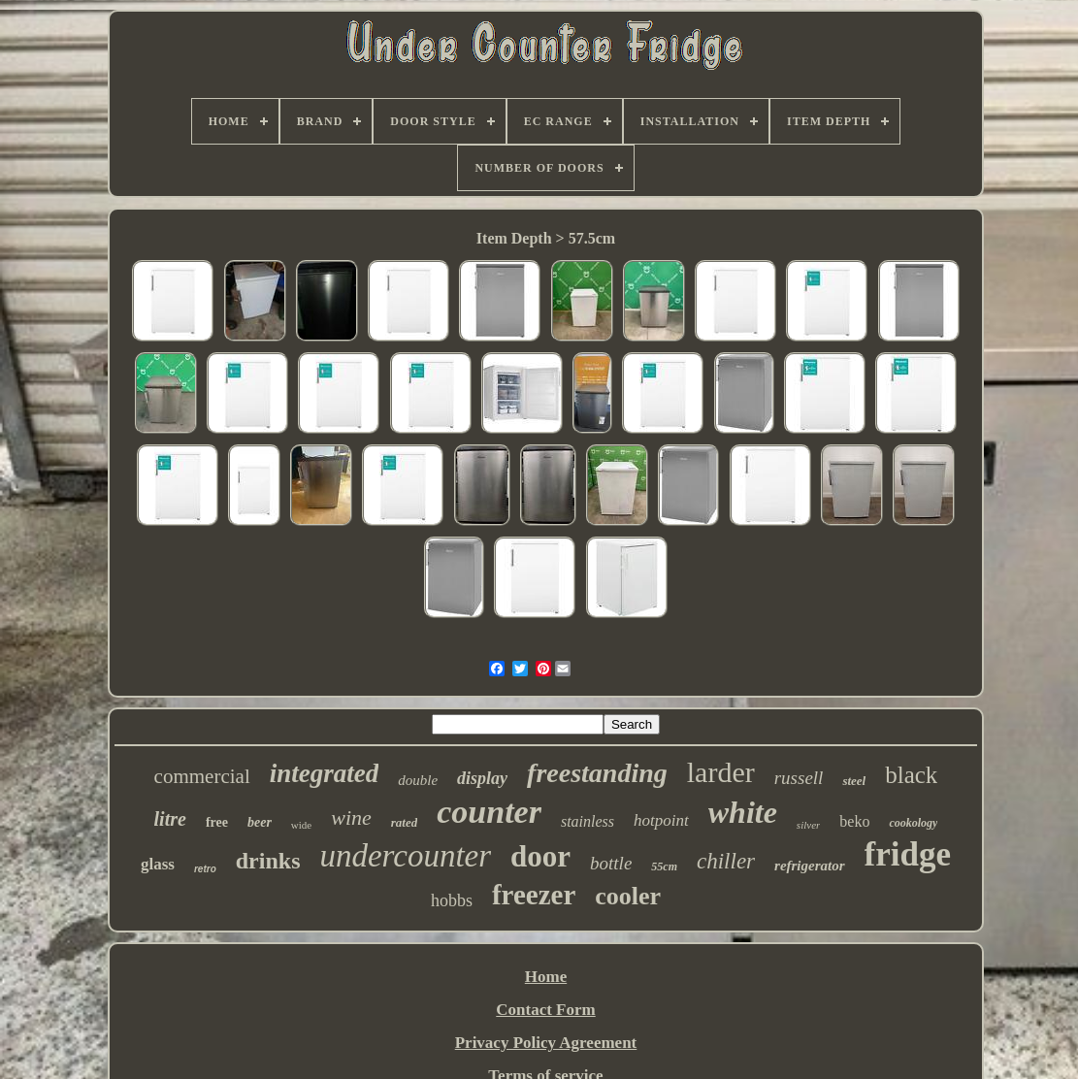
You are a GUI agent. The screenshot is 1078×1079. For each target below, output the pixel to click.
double (418, 780)
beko (854, 821)
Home (546, 976)
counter (489, 812)
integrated (324, 773)
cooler (628, 896)
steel (854, 780)
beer (259, 822)
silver (808, 825)
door (540, 856)
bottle (611, 863)
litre (170, 819)
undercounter (405, 855)
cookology (913, 823)
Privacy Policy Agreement (546, 1042)
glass (158, 864)
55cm (664, 866)
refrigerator (809, 865)
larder (721, 772)
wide (301, 825)
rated (404, 822)
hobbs (452, 900)
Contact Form (545, 1009)
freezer (533, 894)
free (217, 822)
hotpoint (661, 820)
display (482, 778)
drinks (268, 860)
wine (351, 817)
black (911, 775)
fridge (908, 854)
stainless (587, 821)
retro (205, 869)
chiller (726, 861)
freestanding (597, 773)
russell (799, 778)
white (742, 812)
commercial (202, 776)
